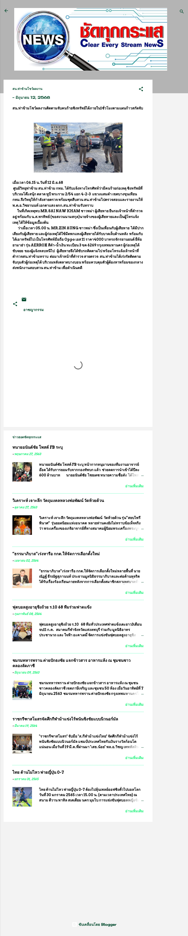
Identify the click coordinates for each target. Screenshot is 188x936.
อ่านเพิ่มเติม (134, 486)
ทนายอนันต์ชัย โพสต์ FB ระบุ (37, 447)
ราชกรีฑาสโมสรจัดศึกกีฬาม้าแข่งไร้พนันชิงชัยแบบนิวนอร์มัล (65, 719)
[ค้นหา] (181, 12)
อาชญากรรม (33, 309)
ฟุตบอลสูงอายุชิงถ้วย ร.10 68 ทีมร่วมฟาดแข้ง (51, 607)
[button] (141, 89)
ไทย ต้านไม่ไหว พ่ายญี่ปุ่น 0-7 (38, 772)
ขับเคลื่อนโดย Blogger (94, 924)
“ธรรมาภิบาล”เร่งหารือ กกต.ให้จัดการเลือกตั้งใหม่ (56, 553)
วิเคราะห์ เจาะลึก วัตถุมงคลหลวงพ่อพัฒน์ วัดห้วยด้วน (58, 500)
